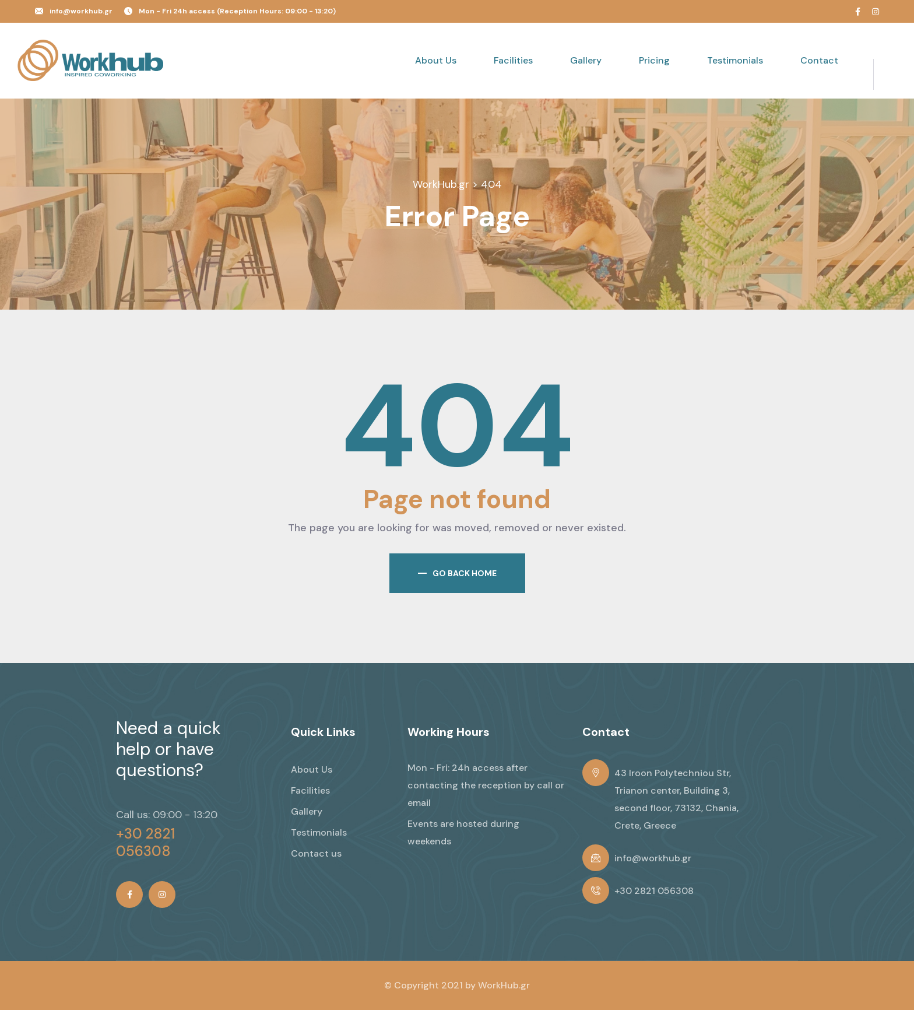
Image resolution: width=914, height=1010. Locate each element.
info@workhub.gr (81, 11)
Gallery (586, 60)
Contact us (316, 853)
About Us (435, 60)
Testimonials (735, 60)
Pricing (654, 60)
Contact (819, 60)
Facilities (513, 60)
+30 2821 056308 (145, 842)
